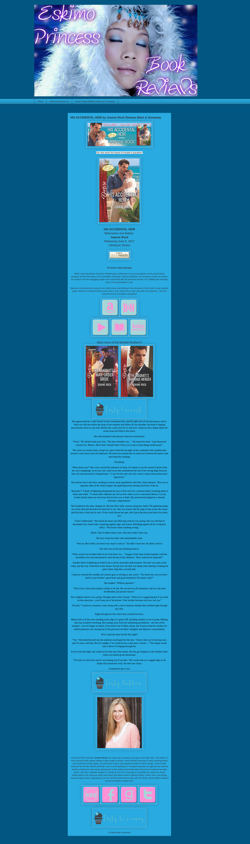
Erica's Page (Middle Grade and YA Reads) (95, 101)
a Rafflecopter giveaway (119, 832)
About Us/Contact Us (59, 101)
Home (40, 101)
